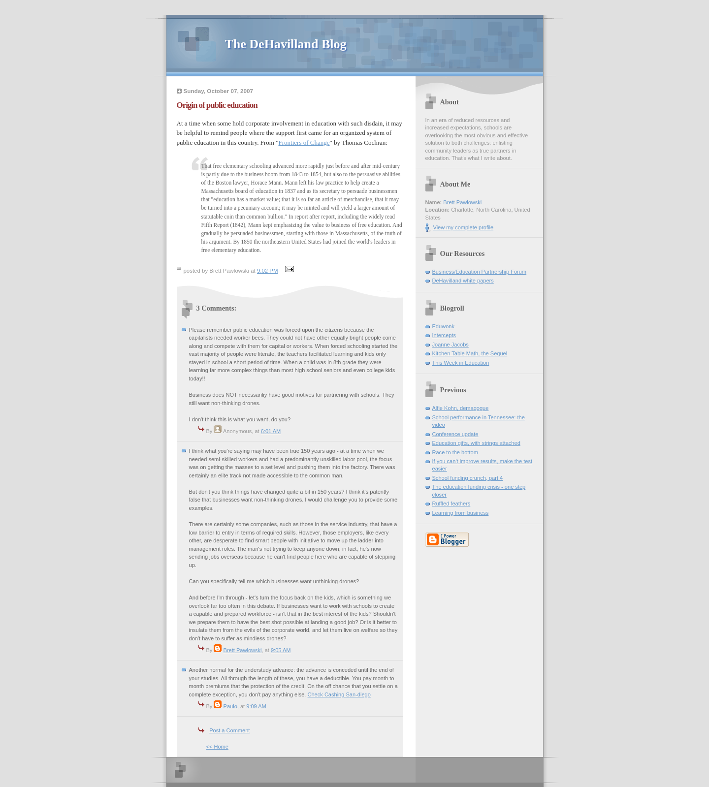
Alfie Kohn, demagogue (460, 408)
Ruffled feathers (451, 503)
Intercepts (444, 335)
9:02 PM (267, 271)
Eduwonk (443, 326)
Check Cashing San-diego (339, 694)
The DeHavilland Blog (286, 44)
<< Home (217, 747)
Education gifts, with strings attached (476, 443)
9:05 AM (281, 650)
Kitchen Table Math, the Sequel (470, 353)
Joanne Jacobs (450, 344)
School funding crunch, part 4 (467, 478)
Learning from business (460, 513)
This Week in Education (460, 363)
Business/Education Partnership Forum (479, 272)
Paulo (230, 706)
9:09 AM (256, 706)
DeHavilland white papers (463, 280)
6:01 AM (271, 431)
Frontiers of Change (304, 142)
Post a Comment (229, 730)
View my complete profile (463, 227)
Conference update (455, 434)
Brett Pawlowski (243, 650)
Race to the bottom (455, 452)
